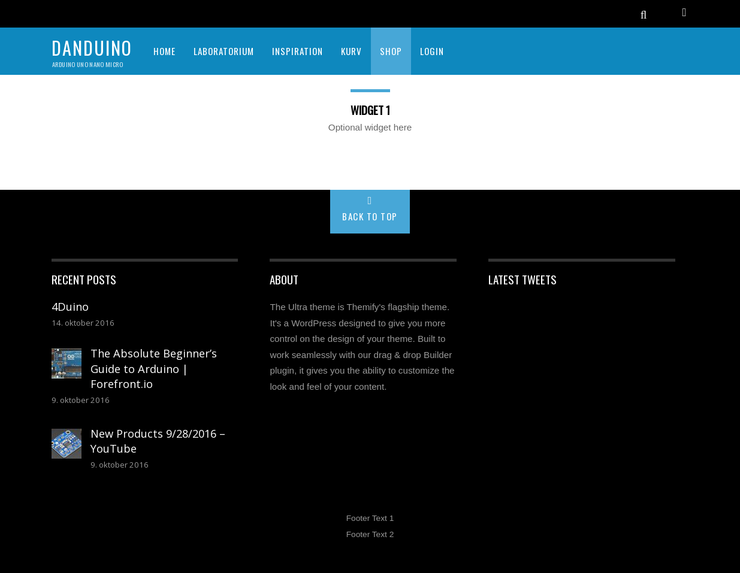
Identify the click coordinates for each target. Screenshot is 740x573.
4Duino (70, 306)
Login (432, 50)
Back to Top (370, 216)
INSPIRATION (297, 50)
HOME (164, 50)
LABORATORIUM (224, 50)
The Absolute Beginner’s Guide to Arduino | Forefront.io (153, 368)
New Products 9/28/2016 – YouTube (157, 441)
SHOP (391, 50)
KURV (351, 50)
